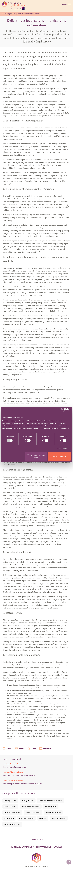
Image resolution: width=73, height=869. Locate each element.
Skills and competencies (12, 824)
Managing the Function (32, 14)
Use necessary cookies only (36, 456)
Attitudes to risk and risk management (19, 775)
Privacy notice (43, 847)
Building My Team (27, 801)
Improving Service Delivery (30, 806)
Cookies (58, 847)
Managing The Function (12, 812)
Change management (26, 818)
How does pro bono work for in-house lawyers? (22, 783)
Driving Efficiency (10, 806)
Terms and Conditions (22, 847)
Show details (62, 448)
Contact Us (37, 839)
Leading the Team (18, 14)
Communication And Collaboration (50, 801)
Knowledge (7, 14)
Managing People (50, 806)
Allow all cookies (59, 456)
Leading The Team (10, 801)
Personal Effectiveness (33, 812)
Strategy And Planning (53, 812)
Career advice (9, 818)
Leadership (42, 818)
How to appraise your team (14, 767)
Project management (59, 818)
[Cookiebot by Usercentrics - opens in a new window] (61, 409)
